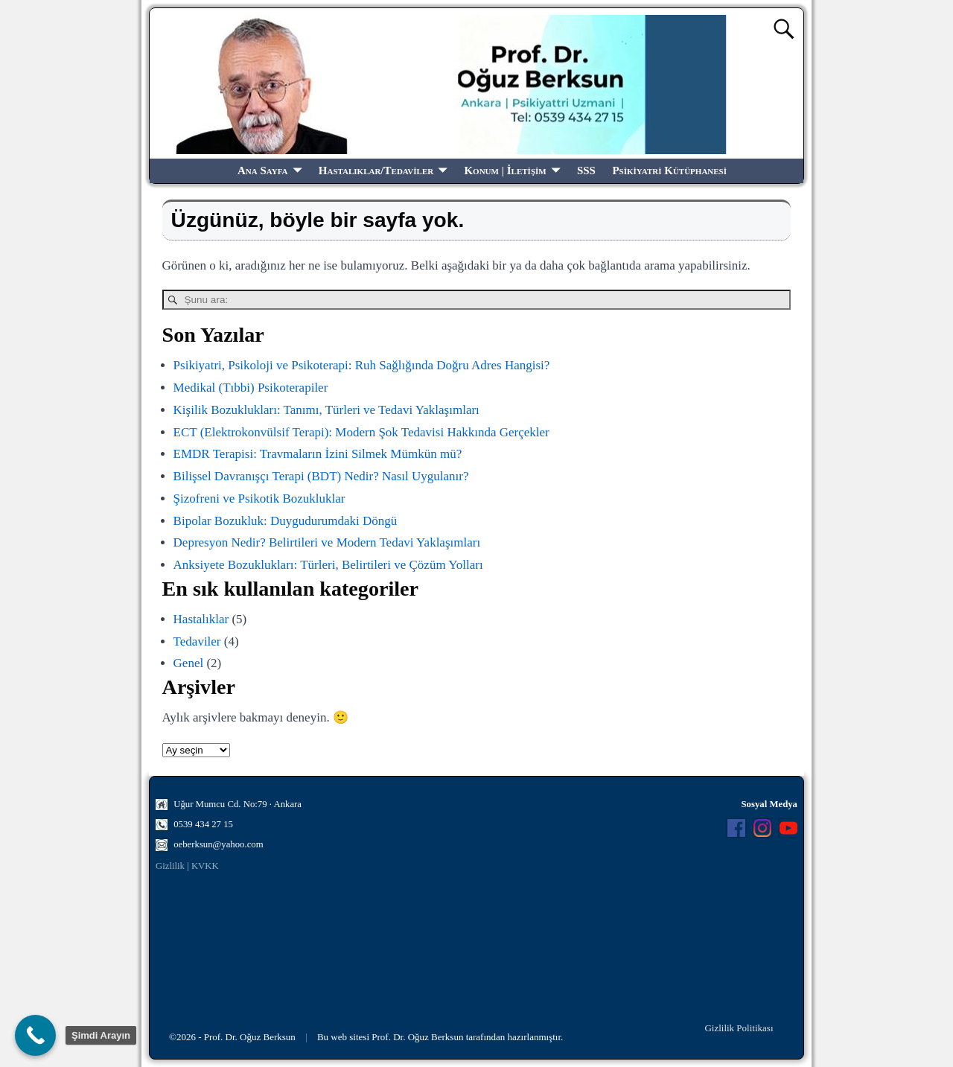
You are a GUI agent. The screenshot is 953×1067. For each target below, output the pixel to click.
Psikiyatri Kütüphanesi (669, 170)
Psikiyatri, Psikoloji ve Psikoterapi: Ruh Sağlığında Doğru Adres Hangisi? (361, 365)
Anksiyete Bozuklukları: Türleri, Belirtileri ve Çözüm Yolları (328, 565)
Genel (188, 663)
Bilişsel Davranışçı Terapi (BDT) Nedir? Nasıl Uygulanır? (321, 476)
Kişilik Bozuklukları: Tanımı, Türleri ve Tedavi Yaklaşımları (326, 410)
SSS (586, 170)
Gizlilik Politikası (738, 1027)
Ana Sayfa (263, 170)
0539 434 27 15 (203, 824)
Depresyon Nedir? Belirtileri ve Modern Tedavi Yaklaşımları (327, 542)
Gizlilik (170, 866)
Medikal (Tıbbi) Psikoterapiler (250, 387)
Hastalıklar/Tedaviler (376, 170)
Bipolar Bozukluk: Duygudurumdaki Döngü (285, 521)
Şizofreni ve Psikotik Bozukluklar (259, 498)
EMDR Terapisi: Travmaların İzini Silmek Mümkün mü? (317, 454)
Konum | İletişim (505, 170)
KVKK (205, 866)
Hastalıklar (201, 619)
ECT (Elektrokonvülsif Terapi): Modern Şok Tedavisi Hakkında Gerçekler (361, 432)
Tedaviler (197, 641)
